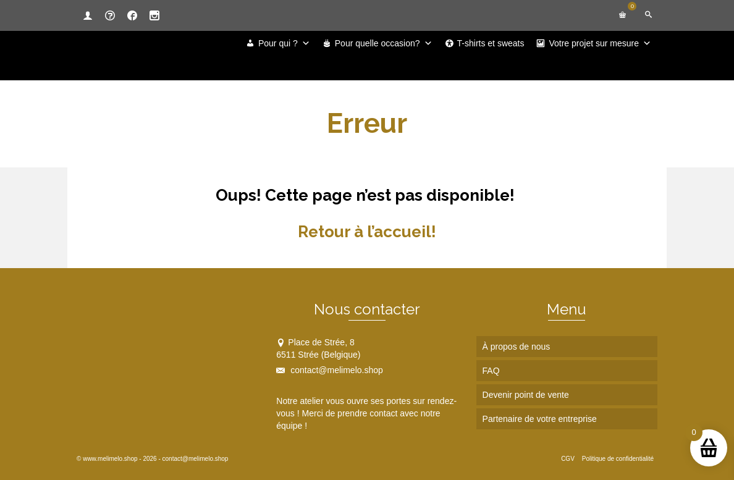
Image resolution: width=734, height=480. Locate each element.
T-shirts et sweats (491, 43)
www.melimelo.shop (110, 458)
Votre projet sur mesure (600, 43)
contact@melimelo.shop (329, 370)
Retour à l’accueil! (367, 231)
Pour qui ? (284, 43)
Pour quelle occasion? (383, 43)
